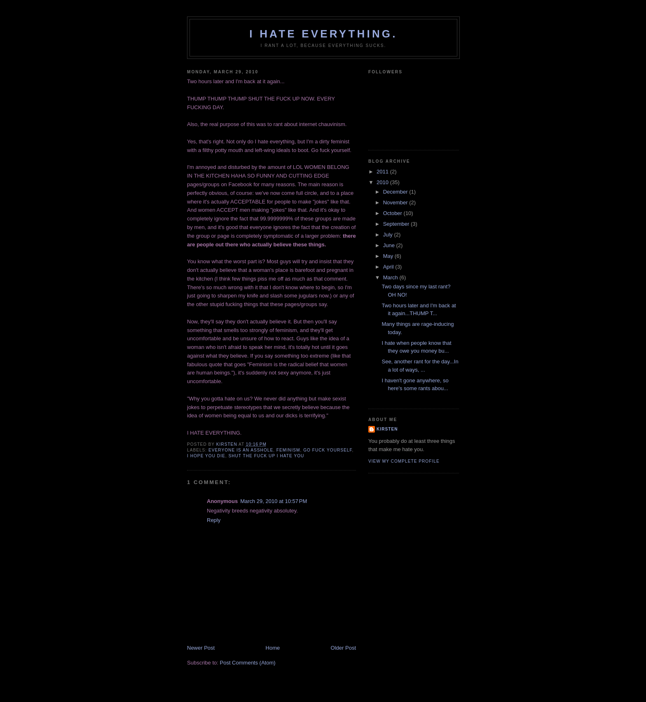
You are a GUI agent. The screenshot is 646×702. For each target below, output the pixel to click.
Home (273, 648)
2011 (383, 171)
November (396, 202)
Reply (213, 520)
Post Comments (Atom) (248, 663)
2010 (383, 182)
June (389, 245)
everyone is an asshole (240, 450)
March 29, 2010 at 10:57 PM (273, 501)
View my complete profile (404, 461)
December (396, 192)
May (389, 256)
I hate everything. (323, 34)
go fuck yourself (327, 450)
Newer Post (201, 648)
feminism (288, 450)
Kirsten (387, 429)
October (393, 213)
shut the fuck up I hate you (266, 456)
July (388, 235)
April (389, 267)
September (397, 224)
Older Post (343, 648)
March (391, 277)
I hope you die (206, 456)
